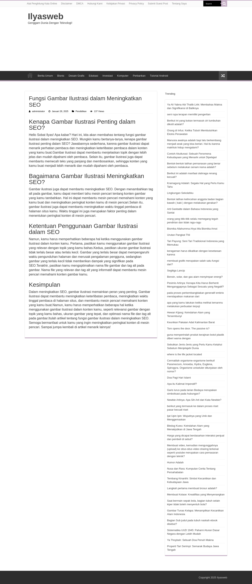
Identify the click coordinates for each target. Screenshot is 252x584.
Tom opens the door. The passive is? (188, 328)
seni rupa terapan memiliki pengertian (189, 114)
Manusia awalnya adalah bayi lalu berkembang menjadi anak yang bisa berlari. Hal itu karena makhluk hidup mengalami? (194, 144)
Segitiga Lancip (176, 270)
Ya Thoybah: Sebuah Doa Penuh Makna (190, 539)
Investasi (108, 75)
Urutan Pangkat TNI (178, 234)
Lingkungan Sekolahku (180, 192)
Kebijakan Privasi (116, 3)
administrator (38, 111)
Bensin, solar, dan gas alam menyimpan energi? (195, 276)
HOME (30, 75)
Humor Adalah (175, 462)
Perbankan (139, 75)
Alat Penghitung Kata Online (42, 3)
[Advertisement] (151, 39)
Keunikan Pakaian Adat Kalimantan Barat (191, 322)
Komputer (122, 75)
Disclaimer (66, 3)
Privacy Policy (136, 3)
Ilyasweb (46, 16)
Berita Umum (45, 75)
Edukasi (93, 75)
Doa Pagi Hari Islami (179, 377)
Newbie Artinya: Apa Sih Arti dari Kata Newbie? (194, 399)
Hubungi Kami (94, 3)
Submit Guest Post (158, 3)
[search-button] (224, 4)
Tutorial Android (159, 75)
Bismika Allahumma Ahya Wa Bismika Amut (192, 228)
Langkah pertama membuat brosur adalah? (192, 488)
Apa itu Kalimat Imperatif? (182, 383)
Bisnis (60, 75)
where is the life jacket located (184, 354)
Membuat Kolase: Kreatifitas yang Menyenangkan (196, 494)
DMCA (79, 3)
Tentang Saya (179, 3)
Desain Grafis (77, 75)
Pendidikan (81, 111)
